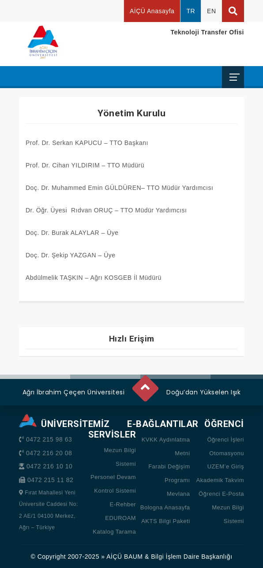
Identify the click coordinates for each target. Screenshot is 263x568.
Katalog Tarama (114, 531)
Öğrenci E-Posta (221, 493)
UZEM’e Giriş (225, 466)
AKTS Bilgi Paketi (165, 521)
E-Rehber (123, 504)
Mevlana (178, 493)
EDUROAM (120, 518)
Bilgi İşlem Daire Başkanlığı (191, 556)
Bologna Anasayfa (165, 507)
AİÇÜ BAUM (124, 556)
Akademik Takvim (220, 480)
